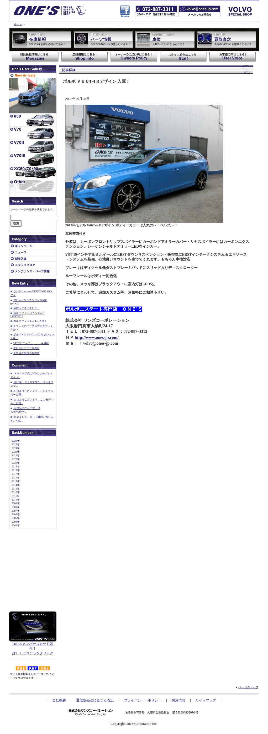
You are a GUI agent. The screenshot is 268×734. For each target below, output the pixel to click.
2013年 (14, 488)
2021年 (14, 459)
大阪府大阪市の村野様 (26, 353)
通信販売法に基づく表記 (95, 700)
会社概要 (59, 700)
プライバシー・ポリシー (142, 700)
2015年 (14, 481)
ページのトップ (248, 687)
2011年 (14, 496)
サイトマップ (206, 700)
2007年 (14, 510)
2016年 (14, 477)
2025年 (14, 444)
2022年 (14, 455)
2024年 (14, 448)
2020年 (14, 462)
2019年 (14, 466)
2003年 (14, 525)
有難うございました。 (26, 308)
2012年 (14, 492)
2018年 (14, 470)
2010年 (14, 499)
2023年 (14, 451)
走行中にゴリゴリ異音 (26, 348)
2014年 (14, 484)
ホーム (18, 24)
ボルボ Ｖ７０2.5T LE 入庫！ (30, 320)
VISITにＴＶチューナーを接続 (31, 343)
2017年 (14, 473)
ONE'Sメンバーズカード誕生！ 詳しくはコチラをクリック (32, 646)
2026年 (14, 440)
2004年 (14, 521)
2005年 (14, 518)
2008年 (14, 507)
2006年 (14, 514)
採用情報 (178, 700)
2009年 (14, 503)
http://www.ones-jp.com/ (97, 337)
